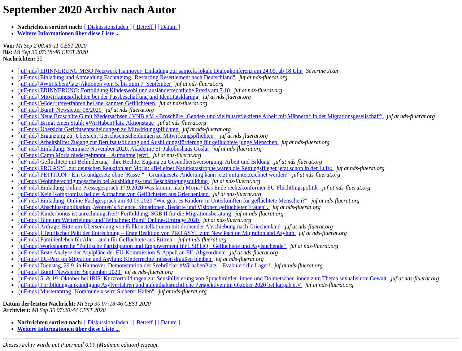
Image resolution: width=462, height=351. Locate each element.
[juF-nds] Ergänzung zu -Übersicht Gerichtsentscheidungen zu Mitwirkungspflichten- (117, 136)
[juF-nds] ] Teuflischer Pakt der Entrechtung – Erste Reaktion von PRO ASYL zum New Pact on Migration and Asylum (156, 233)
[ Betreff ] (144, 27)
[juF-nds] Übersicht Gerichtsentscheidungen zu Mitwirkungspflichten (98, 129)
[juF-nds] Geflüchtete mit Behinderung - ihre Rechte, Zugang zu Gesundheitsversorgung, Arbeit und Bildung (144, 162)
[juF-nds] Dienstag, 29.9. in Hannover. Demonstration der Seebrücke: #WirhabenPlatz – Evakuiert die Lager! (144, 265)
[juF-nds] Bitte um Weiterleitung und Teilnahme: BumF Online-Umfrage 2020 (108, 220)
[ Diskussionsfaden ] (108, 27)
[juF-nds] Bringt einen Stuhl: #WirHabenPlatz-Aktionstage (86, 123)
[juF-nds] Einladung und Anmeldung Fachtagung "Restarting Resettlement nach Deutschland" (126, 77)
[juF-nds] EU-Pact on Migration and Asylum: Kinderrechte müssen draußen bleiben (115, 259)
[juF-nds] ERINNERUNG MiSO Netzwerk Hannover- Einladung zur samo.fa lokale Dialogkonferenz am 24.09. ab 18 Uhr (160, 71)
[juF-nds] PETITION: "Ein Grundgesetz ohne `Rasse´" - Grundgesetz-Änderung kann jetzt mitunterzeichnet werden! (153, 175)
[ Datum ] (169, 27)
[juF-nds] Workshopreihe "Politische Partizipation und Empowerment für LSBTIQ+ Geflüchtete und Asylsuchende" (152, 246)
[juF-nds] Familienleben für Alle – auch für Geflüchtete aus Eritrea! (96, 239)
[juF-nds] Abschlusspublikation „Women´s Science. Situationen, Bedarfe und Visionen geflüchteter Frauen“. (143, 207)
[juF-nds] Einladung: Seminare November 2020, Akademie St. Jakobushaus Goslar (113, 149)
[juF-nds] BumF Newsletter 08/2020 (60, 110)
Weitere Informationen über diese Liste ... (68, 33)
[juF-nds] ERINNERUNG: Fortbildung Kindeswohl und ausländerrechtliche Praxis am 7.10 (124, 90)
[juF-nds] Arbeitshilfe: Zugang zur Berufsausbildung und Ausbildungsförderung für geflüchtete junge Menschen (148, 142)
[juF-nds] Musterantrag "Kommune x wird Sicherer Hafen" (86, 291)
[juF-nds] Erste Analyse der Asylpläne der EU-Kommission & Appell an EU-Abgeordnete (122, 252)
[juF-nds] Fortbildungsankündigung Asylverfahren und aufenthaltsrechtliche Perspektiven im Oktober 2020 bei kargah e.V (159, 285)
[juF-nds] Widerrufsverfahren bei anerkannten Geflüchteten (86, 103)
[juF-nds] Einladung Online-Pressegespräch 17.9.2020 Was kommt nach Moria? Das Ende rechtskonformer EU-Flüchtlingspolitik (168, 188)
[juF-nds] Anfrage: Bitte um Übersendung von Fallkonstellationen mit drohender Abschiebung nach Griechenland (149, 226)
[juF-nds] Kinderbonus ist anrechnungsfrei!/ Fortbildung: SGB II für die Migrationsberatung (124, 213)
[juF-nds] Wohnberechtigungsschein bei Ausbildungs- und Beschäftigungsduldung (113, 181)
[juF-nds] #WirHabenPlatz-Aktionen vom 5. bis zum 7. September (95, 84)
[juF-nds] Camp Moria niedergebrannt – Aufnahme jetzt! (83, 155)
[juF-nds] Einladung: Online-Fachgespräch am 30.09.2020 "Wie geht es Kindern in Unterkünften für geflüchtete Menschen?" (163, 200)
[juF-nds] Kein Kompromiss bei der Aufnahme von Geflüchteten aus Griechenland (113, 194)
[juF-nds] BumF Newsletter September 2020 (69, 272)
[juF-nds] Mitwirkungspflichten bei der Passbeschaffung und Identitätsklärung (108, 97)
